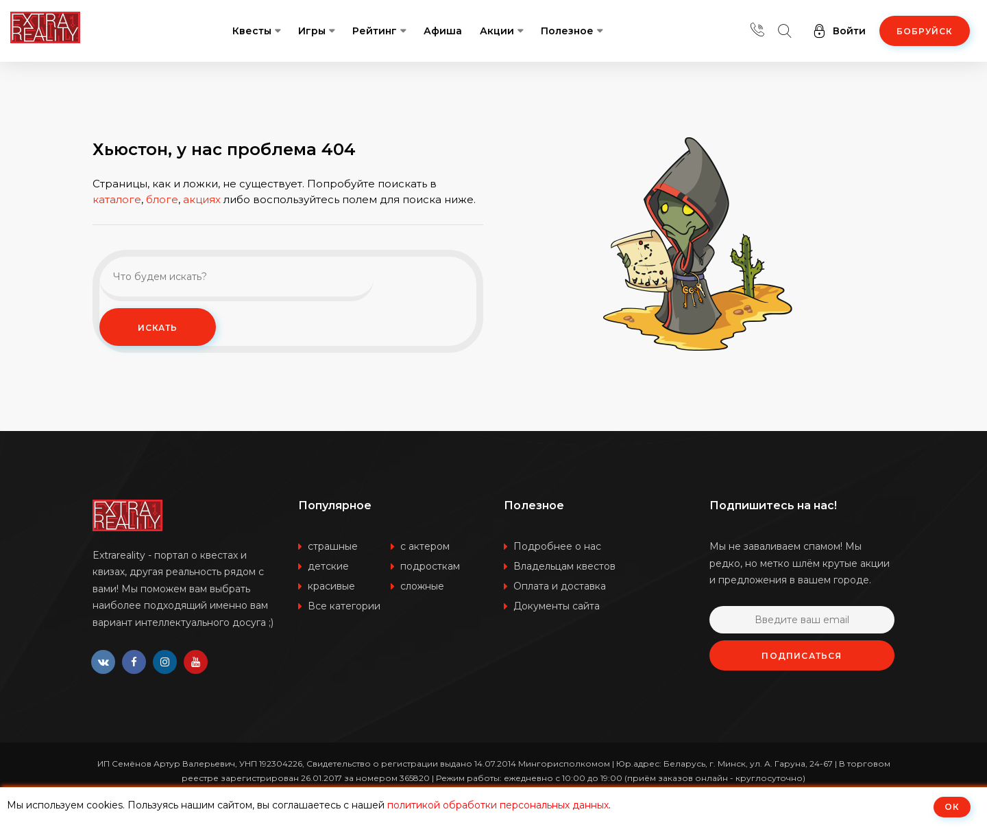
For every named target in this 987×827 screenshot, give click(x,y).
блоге (162, 222)
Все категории (344, 606)
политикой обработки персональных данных (498, 805)
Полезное (567, 31)
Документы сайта (556, 606)
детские (328, 566)
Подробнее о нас (557, 546)
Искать (418, 301)
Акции (497, 31)
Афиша (443, 31)
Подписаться (801, 656)
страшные (333, 546)
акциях (202, 222)
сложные (422, 586)
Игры (312, 31)
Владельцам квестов (564, 566)
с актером (425, 546)
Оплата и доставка (559, 586)
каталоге (117, 222)
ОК (952, 807)
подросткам (430, 566)
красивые (331, 586)
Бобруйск (925, 31)
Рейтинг (374, 31)
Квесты (251, 31)
